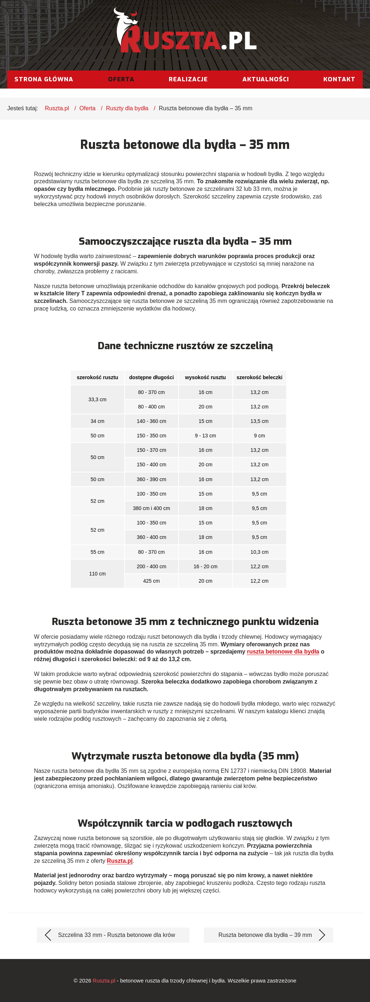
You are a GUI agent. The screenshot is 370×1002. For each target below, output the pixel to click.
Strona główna (43, 79)
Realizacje (188, 79)
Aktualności (265, 79)
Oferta (121, 79)
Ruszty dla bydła (127, 108)
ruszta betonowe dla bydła (283, 651)
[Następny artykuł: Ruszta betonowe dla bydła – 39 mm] (268, 935)
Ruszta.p (119, 861)
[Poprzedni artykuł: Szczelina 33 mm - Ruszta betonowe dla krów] (113, 935)
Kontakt (339, 79)
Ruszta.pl (57, 108)
